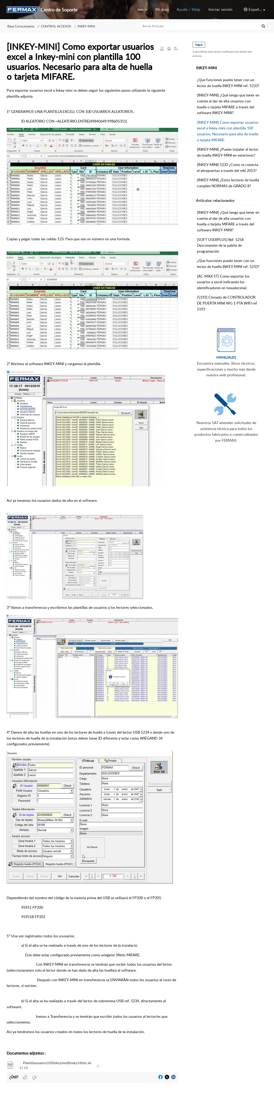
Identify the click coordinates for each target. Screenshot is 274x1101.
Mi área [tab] (162, 9)
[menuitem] (220, 9)
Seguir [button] (199, 45)
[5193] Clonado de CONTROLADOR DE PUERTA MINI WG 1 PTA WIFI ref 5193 (227, 303)
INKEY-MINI (86, 26)
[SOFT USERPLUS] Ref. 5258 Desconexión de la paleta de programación (220, 245)
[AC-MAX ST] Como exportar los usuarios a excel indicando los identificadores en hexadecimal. (223, 282)
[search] (204, 26)
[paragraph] (92, 567)
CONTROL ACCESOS (56, 26)
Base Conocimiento (21, 26)
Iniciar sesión (221, 9)
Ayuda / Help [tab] (188, 9)
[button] (254, 9)
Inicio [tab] (143, 9)
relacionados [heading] (215, 200)
